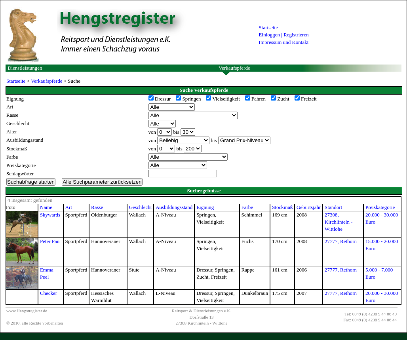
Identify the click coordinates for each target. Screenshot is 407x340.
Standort (333, 207)
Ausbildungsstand (174, 207)
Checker (48, 293)
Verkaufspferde (234, 68)
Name (46, 207)
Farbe (247, 207)
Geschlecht (140, 207)
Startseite (268, 27)
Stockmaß (282, 207)
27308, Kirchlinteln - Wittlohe (338, 222)
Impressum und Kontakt (284, 42)
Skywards (50, 215)
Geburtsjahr (309, 207)
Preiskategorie (380, 207)
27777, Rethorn (341, 241)
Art (68, 207)
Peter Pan (49, 241)
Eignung (205, 207)
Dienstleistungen (25, 68)
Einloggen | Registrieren (284, 35)
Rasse (97, 207)
